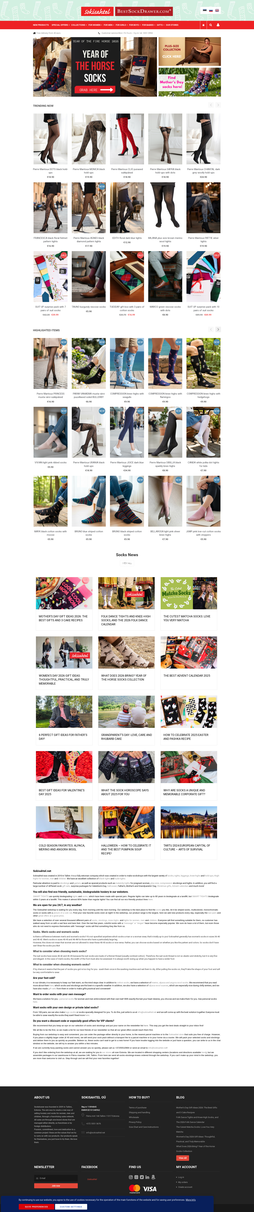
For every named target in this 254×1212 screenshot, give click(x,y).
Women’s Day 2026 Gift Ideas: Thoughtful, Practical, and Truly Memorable (64, 679)
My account (218, 25)
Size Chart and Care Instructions (144, 1127)
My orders (183, 1182)
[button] (218, 329)
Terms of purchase (137, 1107)
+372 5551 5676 (93, 1123)
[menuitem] (42, 25)
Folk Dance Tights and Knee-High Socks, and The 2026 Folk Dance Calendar (126, 620)
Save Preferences (36, 1207)
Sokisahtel (92, 1179)
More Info (191, 1200)
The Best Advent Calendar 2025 (186, 675)
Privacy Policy (135, 1122)
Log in (181, 1177)
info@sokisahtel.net (95, 1132)
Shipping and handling (139, 1112)
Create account (185, 1187)
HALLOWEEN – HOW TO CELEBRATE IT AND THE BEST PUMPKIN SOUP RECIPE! (126, 849)
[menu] (107, 25)
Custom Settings (71, 1207)
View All (127, 563)
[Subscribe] (56, 1185)
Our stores (172, 25)
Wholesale (134, 1117)
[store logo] (97, 11)
